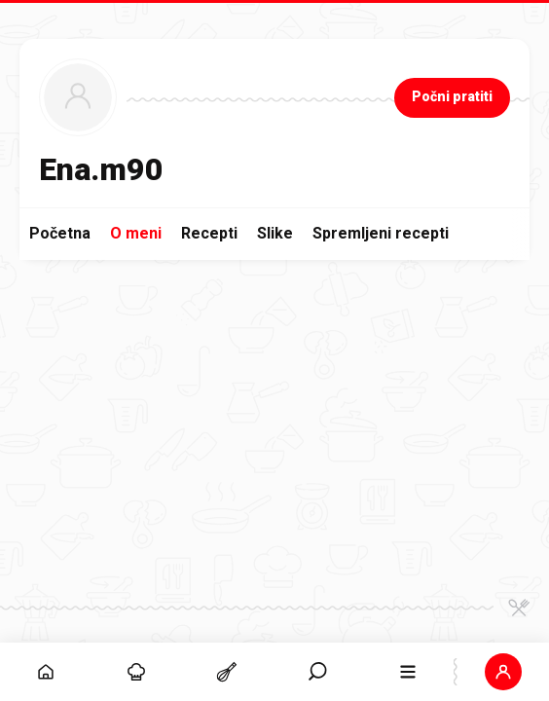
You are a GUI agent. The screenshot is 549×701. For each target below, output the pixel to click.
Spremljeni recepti (380, 233)
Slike (275, 233)
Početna (60, 233)
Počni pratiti (452, 96)
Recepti (209, 233)
